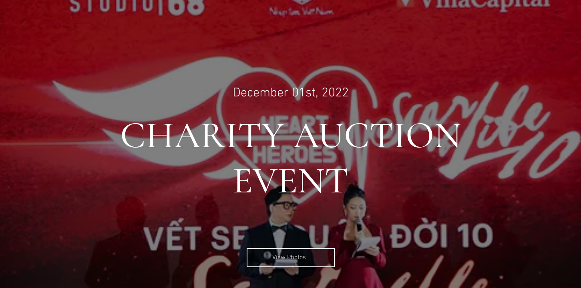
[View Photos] (291, 257)
